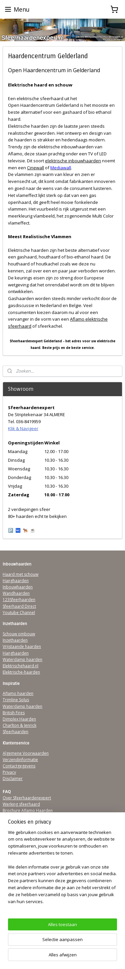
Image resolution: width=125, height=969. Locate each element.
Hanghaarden (16, 580)
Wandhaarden (16, 593)
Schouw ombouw (19, 634)
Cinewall (35, 168)
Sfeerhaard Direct (19, 606)
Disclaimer (13, 778)
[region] (62, 869)
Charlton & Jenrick (19, 725)
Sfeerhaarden (15, 731)
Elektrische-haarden (21, 672)
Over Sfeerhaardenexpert (27, 798)
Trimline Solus (16, 700)
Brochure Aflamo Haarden (28, 810)
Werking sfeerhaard (21, 804)
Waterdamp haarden (22, 659)
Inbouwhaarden (18, 587)
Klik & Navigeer (23, 428)
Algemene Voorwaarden (26, 753)
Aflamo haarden (18, 693)
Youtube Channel (19, 612)
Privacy (9, 772)
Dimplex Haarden (19, 719)
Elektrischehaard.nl (20, 666)
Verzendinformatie (20, 759)
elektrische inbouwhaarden (73, 161)
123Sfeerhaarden (19, 599)
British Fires (14, 713)
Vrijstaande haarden (22, 646)
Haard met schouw (20, 574)
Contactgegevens (19, 766)
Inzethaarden (15, 640)
